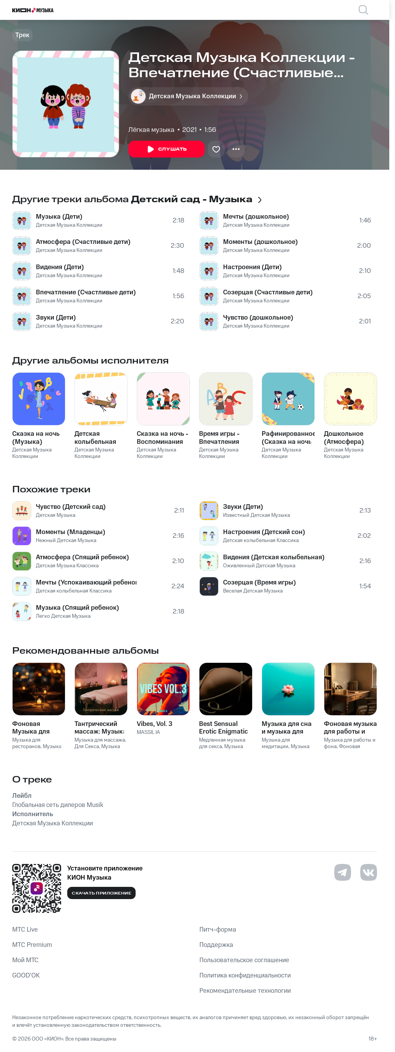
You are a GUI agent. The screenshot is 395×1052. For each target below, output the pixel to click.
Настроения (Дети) (252, 267)
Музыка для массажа (99, 740)
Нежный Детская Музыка (66, 540)
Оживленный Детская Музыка (259, 566)
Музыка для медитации (276, 743)
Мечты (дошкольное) (256, 216)
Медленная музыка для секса (222, 743)
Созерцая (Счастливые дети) (268, 292)
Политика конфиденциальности (245, 975)
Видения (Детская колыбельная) (274, 557)
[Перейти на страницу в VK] (368, 872)
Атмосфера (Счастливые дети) (83, 242)
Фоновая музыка (342, 750)
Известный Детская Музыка (256, 515)
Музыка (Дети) (59, 216)
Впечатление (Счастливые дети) (86, 292)
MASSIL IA (148, 732)
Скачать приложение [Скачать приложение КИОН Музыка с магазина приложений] (101, 893)
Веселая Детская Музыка (253, 591)
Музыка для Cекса (221, 750)
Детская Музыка (55, 515)
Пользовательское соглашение (244, 960)
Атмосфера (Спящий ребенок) (82, 557)
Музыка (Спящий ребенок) (77, 607)
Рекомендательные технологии (245, 990)
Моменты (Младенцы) (70, 532)
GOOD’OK (26, 975)
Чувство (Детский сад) (71, 506)
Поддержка (216, 945)
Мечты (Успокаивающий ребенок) (86, 582)
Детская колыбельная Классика (74, 591)
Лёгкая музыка (151, 130)
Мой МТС (25, 960)
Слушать (166, 149)
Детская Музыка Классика (67, 566)
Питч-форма (217, 929)
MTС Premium (32, 945)
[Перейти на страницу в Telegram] (342, 872)
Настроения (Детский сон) (264, 532)
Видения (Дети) (60, 267)
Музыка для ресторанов (26, 743)
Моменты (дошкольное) (260, 242)
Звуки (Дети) (56, 317)
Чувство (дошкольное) (258, 317)
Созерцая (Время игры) (259, 582)
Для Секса (86, 746)
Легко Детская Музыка (63, 616)
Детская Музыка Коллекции (69, 225)
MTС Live (25, 929)
